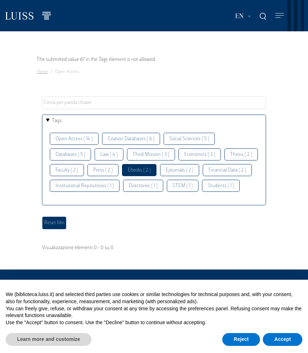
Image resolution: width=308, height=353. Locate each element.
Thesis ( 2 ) (241, 154)
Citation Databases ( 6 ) (131, 139)
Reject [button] (241, 339)
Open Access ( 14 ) (74, 139)
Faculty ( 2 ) (66, 170)
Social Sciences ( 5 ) (189, 139)
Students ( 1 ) (221, 186)
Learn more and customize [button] (48, 339)
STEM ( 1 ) (182, 186)
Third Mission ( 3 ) (151, 154)
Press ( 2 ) (103, 170)
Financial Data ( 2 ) (227, 170)
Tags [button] (57, 120)
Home (42, 72)
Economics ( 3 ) (199, 154)
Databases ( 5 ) (70, 154)
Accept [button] (282, 339)
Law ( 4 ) (109, 154)
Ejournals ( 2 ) (179, 170)
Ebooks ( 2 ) (139, 170)
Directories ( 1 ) (143, 186)
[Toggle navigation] (279, 16)
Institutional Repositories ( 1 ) (84, 186)
